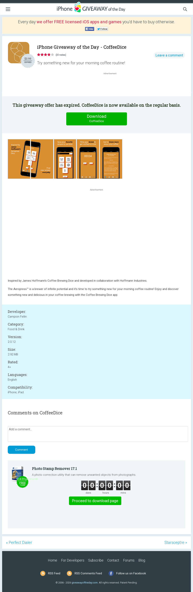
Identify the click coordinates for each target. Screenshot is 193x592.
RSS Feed (54, 573)
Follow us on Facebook (131, 573)
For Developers (72, 560)
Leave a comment (169, 55)
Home (52, 560)
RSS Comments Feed (88, 573)
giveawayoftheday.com (85, 582)
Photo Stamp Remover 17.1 (54, 468)
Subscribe (95, 560)
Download (96, 118)
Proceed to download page (95, 500)
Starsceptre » (176, 542)
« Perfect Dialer (19, 542)
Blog (141, 560)
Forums (128, 560)
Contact (113, 560)
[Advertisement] (112, 84)
